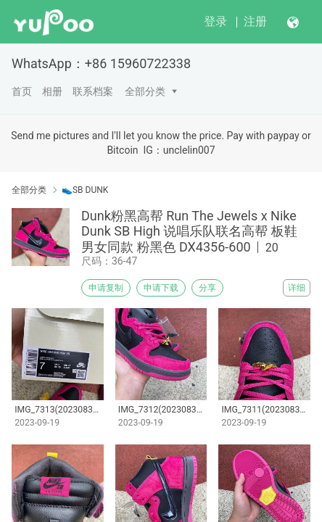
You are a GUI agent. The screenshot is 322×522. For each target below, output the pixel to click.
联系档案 (93, 91)
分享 (207, 288)
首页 (22, 91)
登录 (215, 21)
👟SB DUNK (85, 190)
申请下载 (161, 288)
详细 (296, 288)
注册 (255, 21)
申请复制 (105, 288)
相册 (52, 91)
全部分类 (145, 91)
